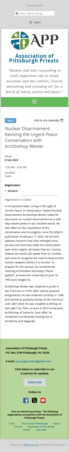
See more (41, 429)
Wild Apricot (31, 444)
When (8, 156)
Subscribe (35, 382)
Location (10, 172)
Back (10, 120)
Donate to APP (34, 5)
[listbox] (49, 120)
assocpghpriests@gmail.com (33, 361)
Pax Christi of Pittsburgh (37, 423)
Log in (37, 22)
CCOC (13, 423)
